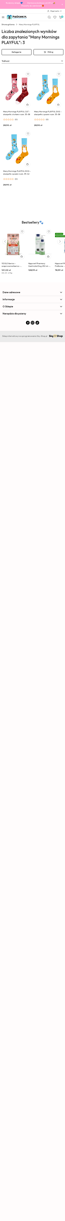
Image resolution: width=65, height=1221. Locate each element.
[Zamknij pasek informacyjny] (62, 4)
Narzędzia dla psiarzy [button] (32, 313)
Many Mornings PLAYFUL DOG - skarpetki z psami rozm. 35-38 (48, 112)
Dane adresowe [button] (32, 292)
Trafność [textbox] (6, 61)
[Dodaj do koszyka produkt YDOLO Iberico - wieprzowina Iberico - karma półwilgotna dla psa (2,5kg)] (21, 256)
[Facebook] (28, 323)
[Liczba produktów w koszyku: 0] (60, 17)
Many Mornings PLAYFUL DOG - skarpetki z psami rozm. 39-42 (17, 172)
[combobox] (32, 61)
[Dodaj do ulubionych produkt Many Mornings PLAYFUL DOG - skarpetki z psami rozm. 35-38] (59, 74)
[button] (32, 224)
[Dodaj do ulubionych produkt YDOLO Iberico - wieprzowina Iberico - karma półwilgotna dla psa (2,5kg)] (22, 231)
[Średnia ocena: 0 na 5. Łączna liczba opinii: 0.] (10, 119)
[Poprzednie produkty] (5, 241)
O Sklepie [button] (32, 306)
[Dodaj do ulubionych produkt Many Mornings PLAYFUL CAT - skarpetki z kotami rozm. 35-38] (28, 74)
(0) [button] (16, 119)
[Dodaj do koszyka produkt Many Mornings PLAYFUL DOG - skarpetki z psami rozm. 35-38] (58, 104)
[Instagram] (32, 323)
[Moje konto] (54, 11)
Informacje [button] (32, 299)
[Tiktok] (37, 323)
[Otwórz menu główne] (3, 17)
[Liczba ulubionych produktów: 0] (54, 17)
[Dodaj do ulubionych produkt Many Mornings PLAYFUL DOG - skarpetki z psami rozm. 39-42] (28, 134)
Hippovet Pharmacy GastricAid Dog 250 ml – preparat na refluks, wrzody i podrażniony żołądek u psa (39, 264)
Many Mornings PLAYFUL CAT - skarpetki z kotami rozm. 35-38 (16, 112)
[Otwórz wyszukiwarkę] (49, 17)
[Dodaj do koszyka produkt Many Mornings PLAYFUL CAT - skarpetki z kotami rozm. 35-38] (27, 104)
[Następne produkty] (60, 241)
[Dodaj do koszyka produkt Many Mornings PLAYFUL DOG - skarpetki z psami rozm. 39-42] (27, 164)
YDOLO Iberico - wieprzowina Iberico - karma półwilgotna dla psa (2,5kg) (13, 264)
